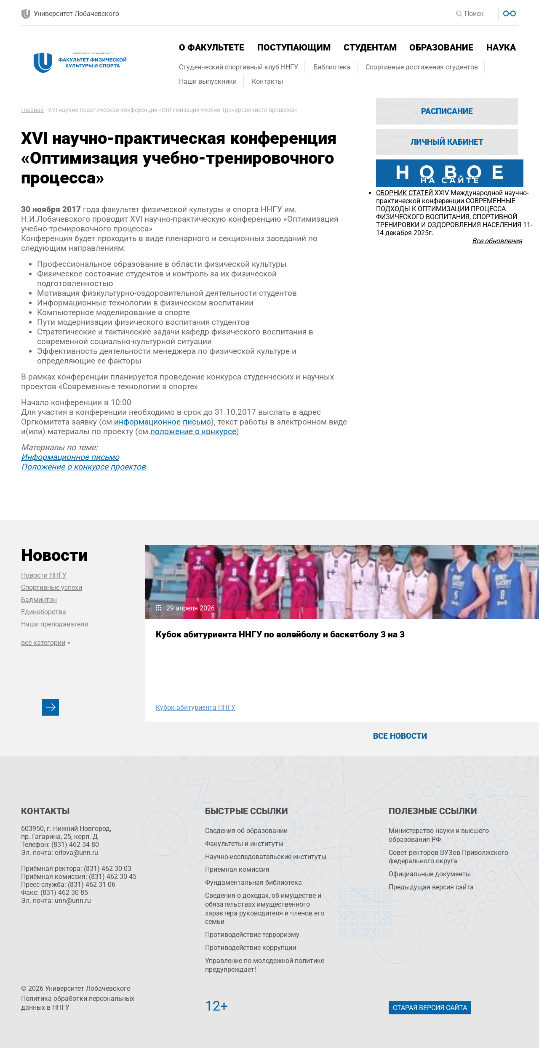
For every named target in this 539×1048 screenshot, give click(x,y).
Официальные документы (430, 874)
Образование (441, 47)
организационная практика (379, 707)
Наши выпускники (208, 81)
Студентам (370, 47)
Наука (501, 47)
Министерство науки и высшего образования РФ (439, 835)
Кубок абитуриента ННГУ (195, 707)
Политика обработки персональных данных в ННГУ (77, 1003)
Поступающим (294, 47)
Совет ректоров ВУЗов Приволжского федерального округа (448, 857)
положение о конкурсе (193, 431)
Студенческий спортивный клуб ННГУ (238, 67)
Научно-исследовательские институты (265, 857)
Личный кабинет (447, 142)
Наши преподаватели (54, 624)
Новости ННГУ (44, 575)
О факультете (211, 47)
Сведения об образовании (246, 831)
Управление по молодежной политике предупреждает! (264, 965)
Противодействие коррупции (250, 948)
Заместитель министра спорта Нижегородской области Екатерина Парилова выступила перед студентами (400, 649)
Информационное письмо (70, 457)
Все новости (400, 736)
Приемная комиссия (237, 869)
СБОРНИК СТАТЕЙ (404, 193)
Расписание (447, 111)
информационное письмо (162, 422)
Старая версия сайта (430, 1008)
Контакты (267, 81)
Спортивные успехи (51, 588)
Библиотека (331, 67)
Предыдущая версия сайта (431, 887)
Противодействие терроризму (252, 935)
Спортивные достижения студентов (422, 67)
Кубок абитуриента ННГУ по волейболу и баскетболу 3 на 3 (220, 639)
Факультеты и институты (244, 844)
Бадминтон (39, 600)
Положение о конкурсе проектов (83, 467)
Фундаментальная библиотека (253, 882)
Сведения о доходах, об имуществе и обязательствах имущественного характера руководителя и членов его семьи (264, 908)
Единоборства (43, 612)
